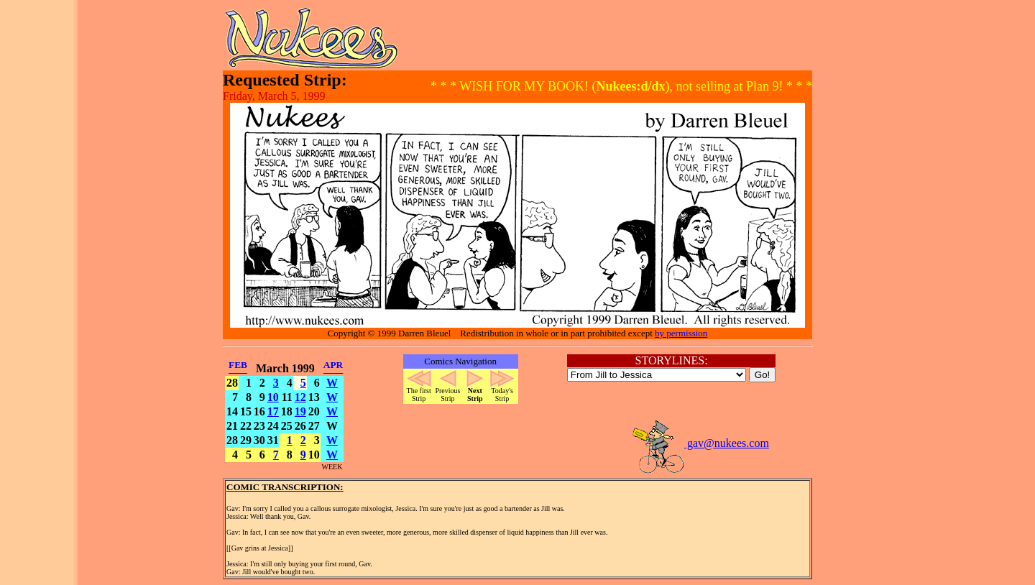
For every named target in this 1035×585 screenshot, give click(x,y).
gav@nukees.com (700, 443)
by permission (681, 333)
